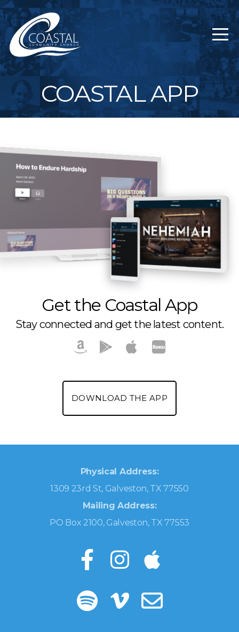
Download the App (119, 398)
